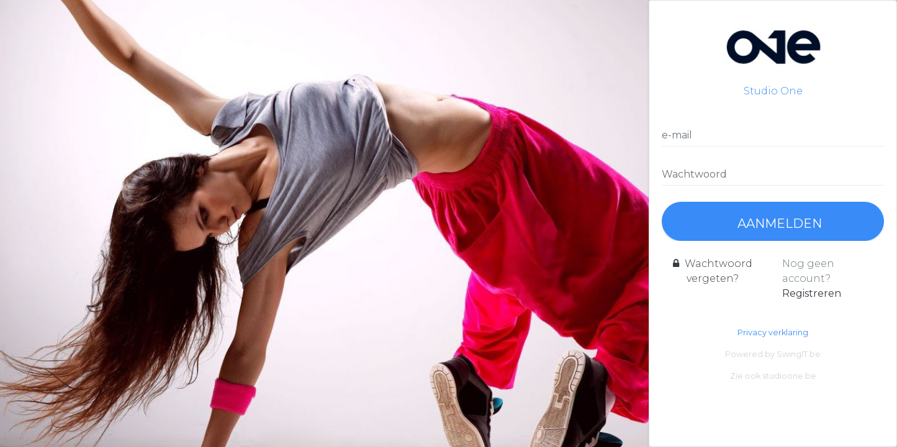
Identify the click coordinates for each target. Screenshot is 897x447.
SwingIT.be (799, 354)
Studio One (773, 55)
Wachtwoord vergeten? (712, 271)
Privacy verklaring (772, 332)
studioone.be (789, 376)
